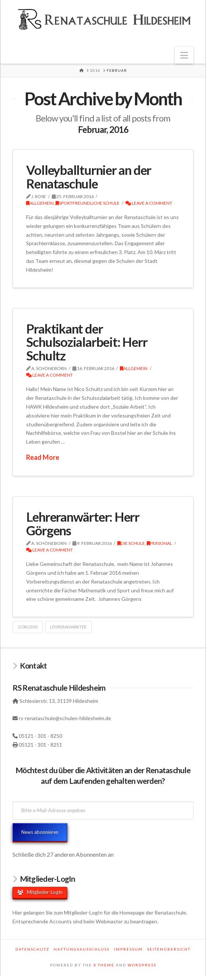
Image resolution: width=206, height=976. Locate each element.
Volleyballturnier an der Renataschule (88, 176)
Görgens (28, 626)
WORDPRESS (142, 965)
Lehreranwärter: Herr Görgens (82, 523)
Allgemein (40, 203)
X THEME (103, 965)
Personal (159, 543)
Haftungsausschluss (82, 949)
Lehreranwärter (68, 626)
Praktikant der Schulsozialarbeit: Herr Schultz (86, 342)
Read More (42, 457)
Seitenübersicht (169, 949)
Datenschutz (32, 949)
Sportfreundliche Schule (88, 203)
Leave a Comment (148, 203)
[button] (184, 55)
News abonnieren (39, 832)
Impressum (128, 949)
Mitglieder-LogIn (40, 892)
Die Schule (131, 543)
